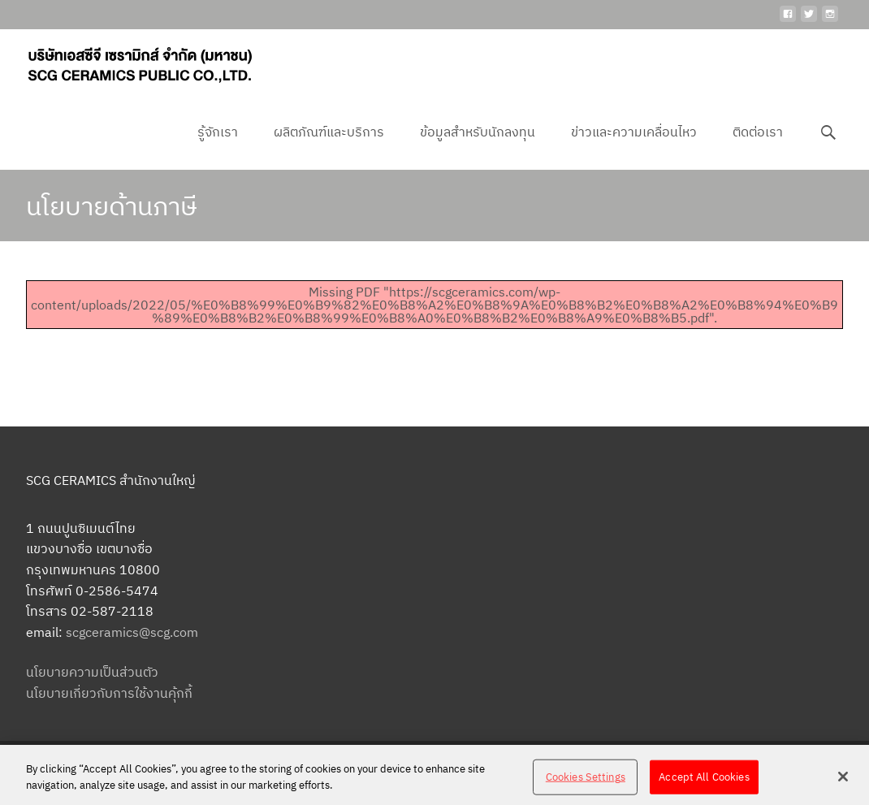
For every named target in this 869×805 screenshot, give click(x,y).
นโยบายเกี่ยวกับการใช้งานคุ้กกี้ (109, 693)
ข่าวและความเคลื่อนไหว (634, 146)
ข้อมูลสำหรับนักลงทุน (477, 146)
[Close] (843, 782)
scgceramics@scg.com (132, 632)
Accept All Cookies (704, 783)
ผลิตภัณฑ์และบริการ (329, 146)
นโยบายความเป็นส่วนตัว (92, 672)
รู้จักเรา (217, 146)
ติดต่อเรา (758, 146)
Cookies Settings (585, 783)
